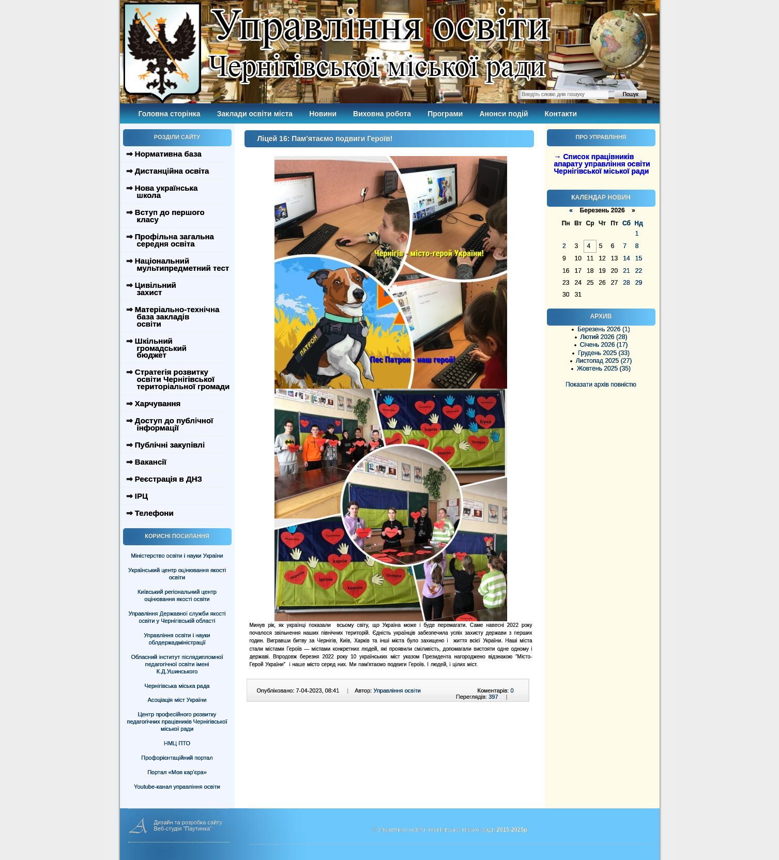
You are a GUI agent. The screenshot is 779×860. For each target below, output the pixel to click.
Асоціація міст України (176, 700)
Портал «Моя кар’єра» (177, 772)
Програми (445, 114)
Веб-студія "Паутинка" (183, 828)
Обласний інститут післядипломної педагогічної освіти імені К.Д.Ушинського (177, 664)
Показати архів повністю (601, 384)
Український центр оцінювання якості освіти (177, 573)
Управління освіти (396, 690)
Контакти (561, 114)
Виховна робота (382, 114)
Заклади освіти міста (255, 114)
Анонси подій (503, 114)
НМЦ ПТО (177, 743)
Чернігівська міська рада (177, 686)
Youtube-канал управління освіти (177, 787)
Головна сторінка (170, 114)
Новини (323, 114)
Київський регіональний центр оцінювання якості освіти (177, 595)
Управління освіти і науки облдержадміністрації (177, 639)
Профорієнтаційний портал (176, 758)
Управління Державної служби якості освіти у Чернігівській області (176, 617)
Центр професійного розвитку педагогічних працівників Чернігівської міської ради (177, 721)
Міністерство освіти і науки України (177, 555)
